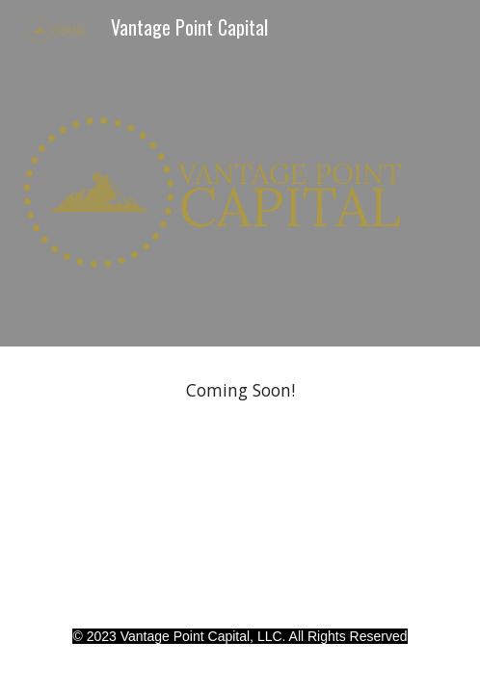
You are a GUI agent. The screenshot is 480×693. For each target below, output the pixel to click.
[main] (240, 391)
